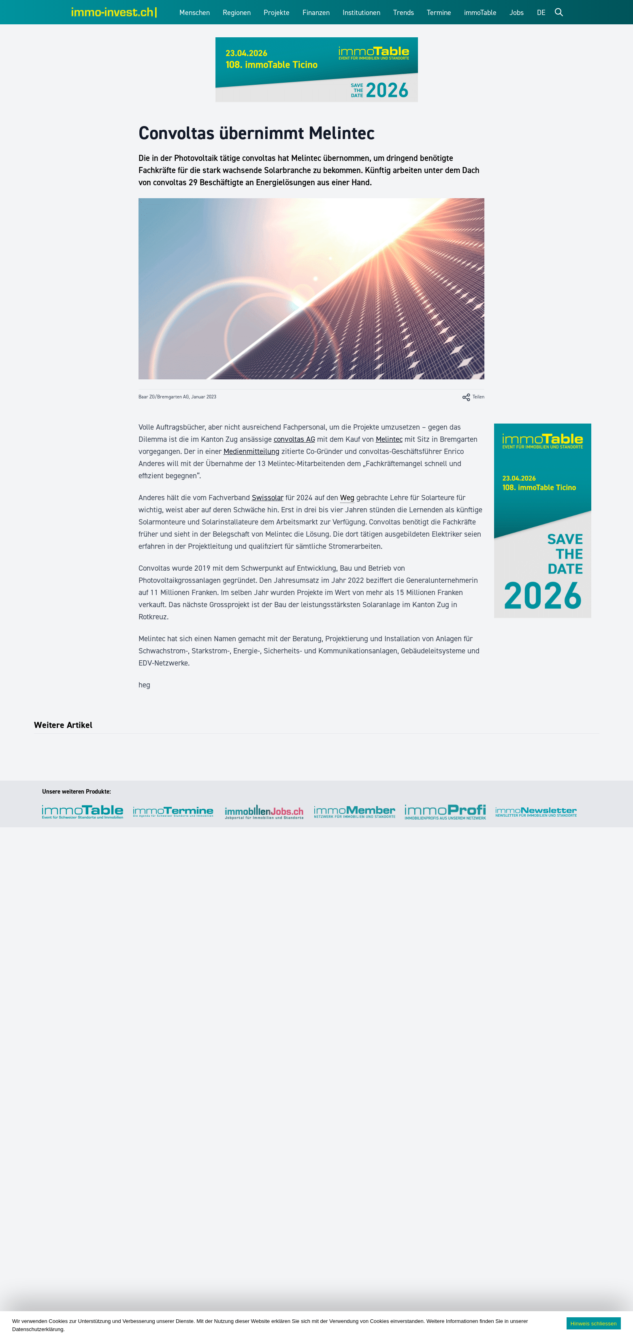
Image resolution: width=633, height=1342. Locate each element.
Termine (439, 12)
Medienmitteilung (251, 451)
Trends (403, 12)
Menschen (194, 12)
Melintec (389, 439)
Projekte (277, 12)
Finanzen (316, 12)
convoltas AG (294, 439)
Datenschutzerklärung (37, 1329)
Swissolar (267, 497)
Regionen (237, 12)
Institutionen (361, 12)
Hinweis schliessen (594, 1324)
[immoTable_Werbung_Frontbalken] (316, 69)
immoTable (480, 12)
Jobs (516, 12)
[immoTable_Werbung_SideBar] (542, 521)
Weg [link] (347, 497)
